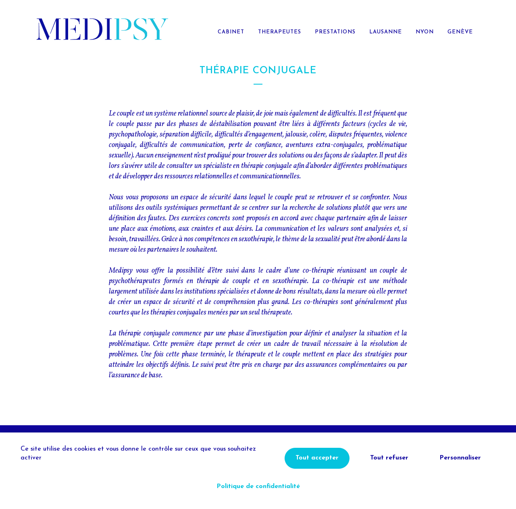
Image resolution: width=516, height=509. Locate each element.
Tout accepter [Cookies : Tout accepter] (317, 458)
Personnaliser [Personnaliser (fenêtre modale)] (460, 458)
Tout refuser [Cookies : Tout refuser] (389, 458)
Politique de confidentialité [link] (258, 486)
